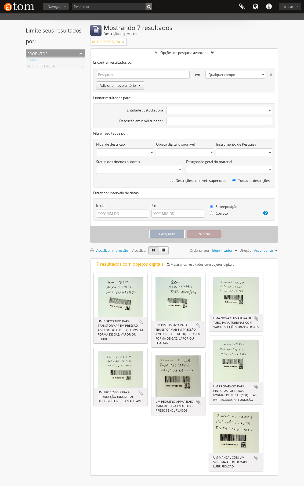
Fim (154, 205)
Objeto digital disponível (175, 144)
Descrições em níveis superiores (198, 180)
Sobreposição (223, 206)
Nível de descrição (110, 144)
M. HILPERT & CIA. (41, 67)
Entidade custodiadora (145, 110)
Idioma (255, 6)
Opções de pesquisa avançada (184, 52)
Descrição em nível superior (141, 120)
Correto (219, 213)
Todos (32, 60)
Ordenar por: (200, 250)
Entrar (288, 6)
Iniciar (101, 205)
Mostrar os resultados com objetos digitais (200, 264)
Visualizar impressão (109, 250)
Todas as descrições (251, 180)
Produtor (37, 53)
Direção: (246, 250)
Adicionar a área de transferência (140, 322)
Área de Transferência (242, 6)
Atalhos (269, 6)
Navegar (54, 6)
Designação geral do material (209, 161)
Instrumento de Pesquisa (236, 144)
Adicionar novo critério (120, 85)
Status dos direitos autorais (118, 161)
